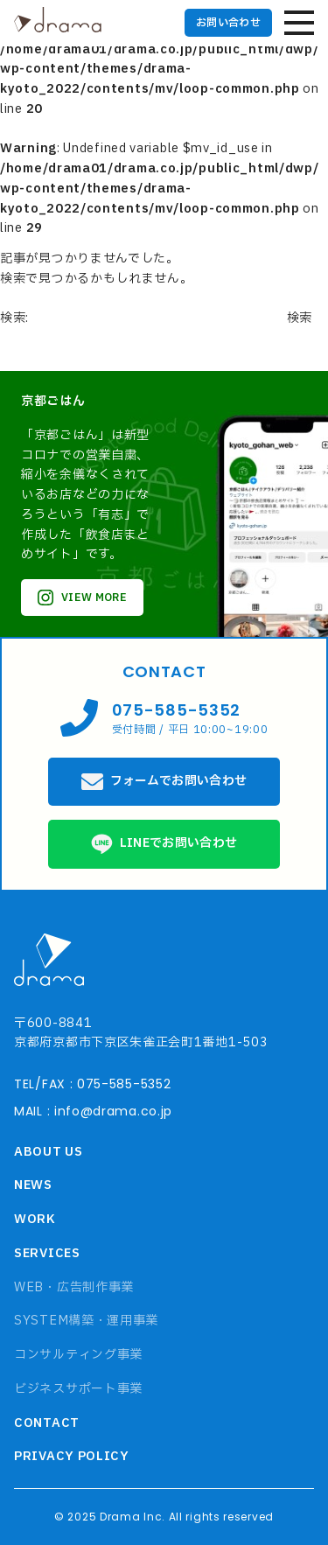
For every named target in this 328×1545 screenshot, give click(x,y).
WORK (35, 1219)
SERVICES (47, 1253)
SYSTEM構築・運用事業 (86, 1320)
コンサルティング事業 (78, 1355)
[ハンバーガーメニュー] (299, 22)
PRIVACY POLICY (71, 1456)
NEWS (33, 1185)
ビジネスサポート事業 (78, 1389)
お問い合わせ (228, 23)
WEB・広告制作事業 (74, 1287)
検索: (14, 318)
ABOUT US (48, 1152)
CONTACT (47, 1423)
